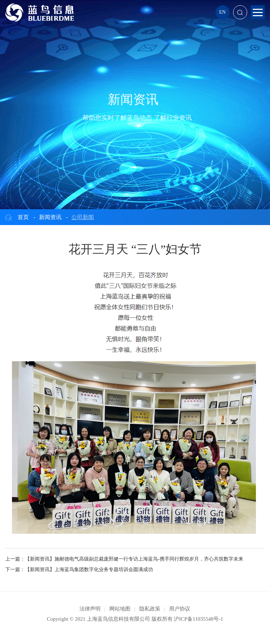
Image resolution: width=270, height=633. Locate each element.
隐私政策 (149, 609)
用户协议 (179, 609)
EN (222, 12)
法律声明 (90, 609)
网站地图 (119, 609)
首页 (23, 217)
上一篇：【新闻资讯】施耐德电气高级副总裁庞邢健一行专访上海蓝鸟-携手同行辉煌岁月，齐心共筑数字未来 (124, 559)
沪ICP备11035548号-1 (198, 619)
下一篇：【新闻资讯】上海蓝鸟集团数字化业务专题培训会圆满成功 (79, 569)
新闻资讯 (50, 217)
